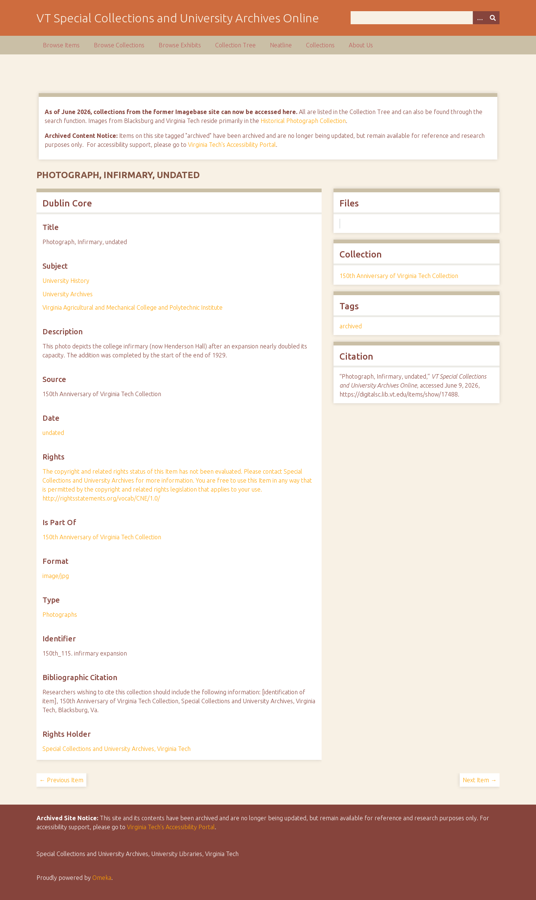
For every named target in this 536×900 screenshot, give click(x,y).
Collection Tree (235, 45)
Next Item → (480, 780)
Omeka (101, 877)
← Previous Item (61, 780)
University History (65, 280)
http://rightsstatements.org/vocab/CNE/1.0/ (101, 498)
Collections (320, 45)
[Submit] (493, 17)
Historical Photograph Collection (303, 120)
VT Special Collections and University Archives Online (177, 18)
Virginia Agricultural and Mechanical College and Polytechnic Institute (132, 307)
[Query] (425, 17)
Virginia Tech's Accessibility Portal (232, 144)
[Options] (479, 17)
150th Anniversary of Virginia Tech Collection (101, 537)
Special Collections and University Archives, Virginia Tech (116, 748)
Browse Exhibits (180, 45)
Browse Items (61, 45)
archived (350, 326)
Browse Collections (119, 45)
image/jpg (55, 575)
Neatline (281, 45)
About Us (361, 45)
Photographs (59, 614)
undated (53, 432)
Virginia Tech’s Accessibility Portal (171, 827)
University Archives (67, 294)
